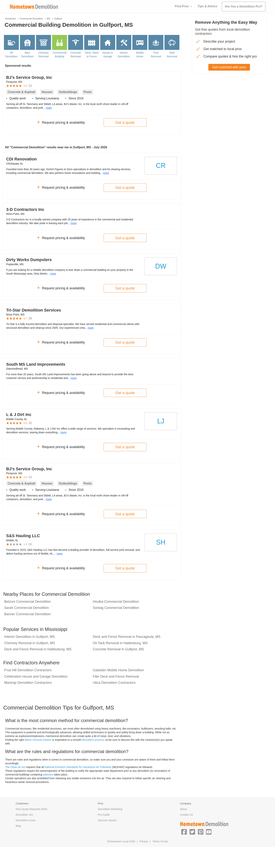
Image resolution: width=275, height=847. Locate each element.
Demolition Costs (25, 820)
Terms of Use (160, 841)
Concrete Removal (75, 54)
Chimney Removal (43, 54)
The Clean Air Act (15, 767)
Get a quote (125, 122)
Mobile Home (140, 54)
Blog (18, 825)
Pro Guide (104, 814)
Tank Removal (172, 54)
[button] (184, 832)
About (183, 809)
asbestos (48, 774)
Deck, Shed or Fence (91, 54)
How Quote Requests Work (31, 809)
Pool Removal (156, 54)
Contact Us (186, 814)
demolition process (93, 739)
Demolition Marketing (110, 809)
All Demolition (11, 54)
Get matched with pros (229, 67)
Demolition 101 (24, 814)
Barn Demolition (27, 54)
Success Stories (107, 820)
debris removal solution (38, 739)
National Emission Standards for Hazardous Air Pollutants (78, 767)
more (49, 107)
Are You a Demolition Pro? (243, 6)
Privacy (143, 841)
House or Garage (107, 54)
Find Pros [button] (182, 6)
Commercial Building (60, 54)
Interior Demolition (124, 54)
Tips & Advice (207, 6)
